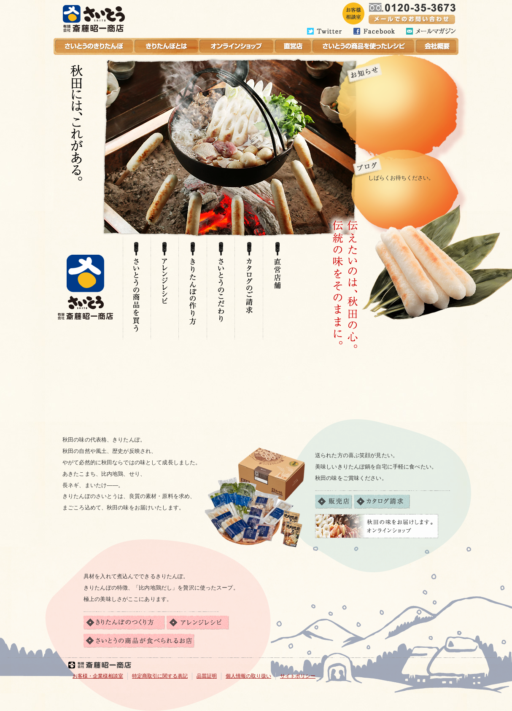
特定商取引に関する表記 (160, 676)
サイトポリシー (297, 676)
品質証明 (207, 676)
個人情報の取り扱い (248, 676)
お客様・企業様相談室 (98, 676)
